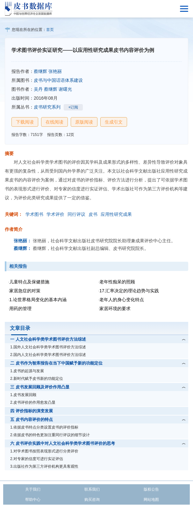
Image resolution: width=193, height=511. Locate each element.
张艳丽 (55, 71)
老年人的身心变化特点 (121, 299)
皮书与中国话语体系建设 (58, 80)
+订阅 (73, 107)
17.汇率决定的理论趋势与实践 (129, 290)
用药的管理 (20, 308)
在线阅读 (54, 121)
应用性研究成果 (116, 214)
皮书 (93, 214)
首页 (50, 29)
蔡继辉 (40, 71)
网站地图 (151, 499)
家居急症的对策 (24, 290)
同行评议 (76, 214)
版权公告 (151, 489)
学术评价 (55, 214)
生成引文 (114, 121)
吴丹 (38, 89)
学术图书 (34, 214)
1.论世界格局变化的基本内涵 (38, 299)
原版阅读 (84, 121)
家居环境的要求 (115, 308)
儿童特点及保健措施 (29, 281)
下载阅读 (25, 121)
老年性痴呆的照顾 (117, 281)
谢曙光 (65, 89)
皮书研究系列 (47, 107)
